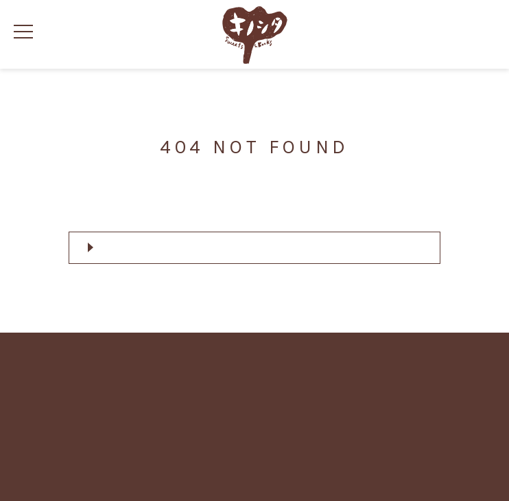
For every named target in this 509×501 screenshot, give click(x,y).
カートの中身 (480, 34)
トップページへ (258, 247)
